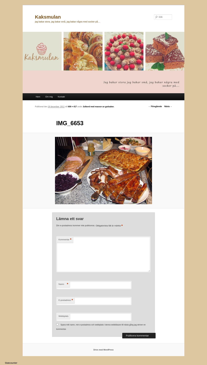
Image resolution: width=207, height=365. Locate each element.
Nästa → (168, 106)
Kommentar (65, 239)
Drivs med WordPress (103, 350)
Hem (38, 96)
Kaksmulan (48, 17)
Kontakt (61, 96)
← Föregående (155, 106)
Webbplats (63, 316)
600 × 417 (72, 107)
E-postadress (66, 300)
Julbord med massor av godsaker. (98, 107)
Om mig (49, 96)
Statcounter (11, 362)
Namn (63, 284)
